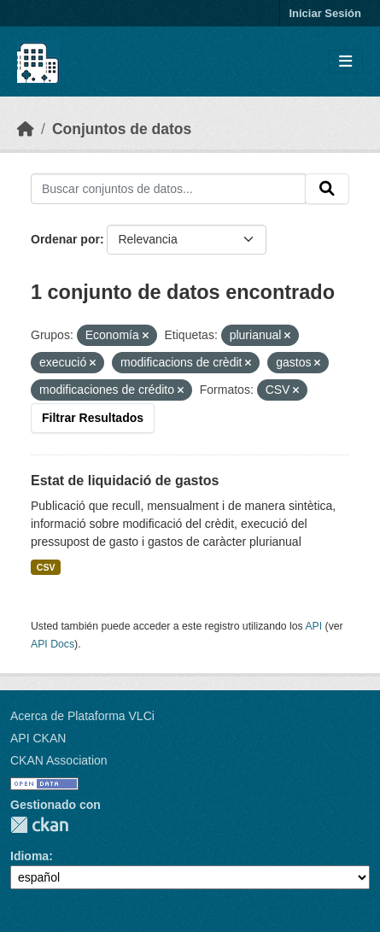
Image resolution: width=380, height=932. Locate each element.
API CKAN (38, 738)
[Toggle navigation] (345, 62)
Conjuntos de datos (121, 129)
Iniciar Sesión (325, 13)
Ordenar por (65, 239)
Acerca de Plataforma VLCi (82, 716)
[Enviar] (327, 188)
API (313, 626)
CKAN (39, 825)
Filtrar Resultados (92, 418)
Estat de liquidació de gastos (125, 480)
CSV (46, 567)
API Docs (52, 644)
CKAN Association (59, 760)
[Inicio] (25, 129)
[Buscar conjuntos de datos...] (168, 188)
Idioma (29, 856)
